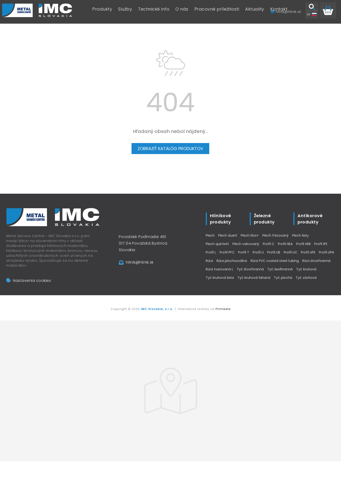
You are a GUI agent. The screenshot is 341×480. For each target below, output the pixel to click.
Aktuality (254, 12)
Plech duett (227, 235)
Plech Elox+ (250, 235)
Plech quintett (217, 244)
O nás (181, 12)
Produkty (102, 12)
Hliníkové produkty (220, 219)
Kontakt (279, 12)
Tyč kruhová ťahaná (253, 277)
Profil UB (273, 252)
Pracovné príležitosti (216, 12)
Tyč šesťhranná (280, 269)
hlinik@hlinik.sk (140, 262)
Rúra (209, 260)
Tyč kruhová (306, 269)
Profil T (243, 252)
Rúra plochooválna (232, 260)
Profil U (258, 252)
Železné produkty (264, 219)
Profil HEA (285, 244)
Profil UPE (308, 252)
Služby (125, 12)
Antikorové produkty (310, 219)
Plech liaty (300, 235)
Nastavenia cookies (28, 280)
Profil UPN (326, 252)
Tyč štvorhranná (250, 269)
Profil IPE (320, 244)
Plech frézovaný (275, 235)
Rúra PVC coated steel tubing (275, 260)
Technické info (153, 12)
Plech (210, 235)
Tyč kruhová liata (220, 277)
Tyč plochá (283, 277)
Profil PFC (227, 252)
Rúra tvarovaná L (219, 269)
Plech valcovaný (245, 244)
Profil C (268, 244)
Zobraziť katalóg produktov (170, 148)
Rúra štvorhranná (316, 260)
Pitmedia (223, 309)
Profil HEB (303, 244)
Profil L (211, 252)
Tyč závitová (306, 277)
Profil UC (290, 252)
